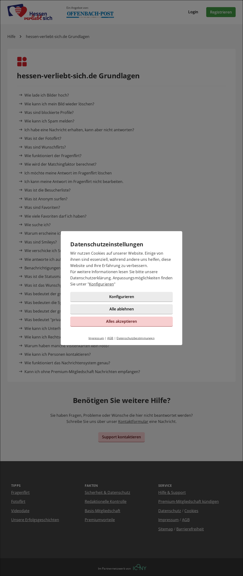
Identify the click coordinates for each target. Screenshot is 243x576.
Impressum (96, 338)
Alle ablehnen (121, 309)
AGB (110, 338)
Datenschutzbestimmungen (135, 338)
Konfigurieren (101, 284)
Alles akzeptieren (121, 321)
